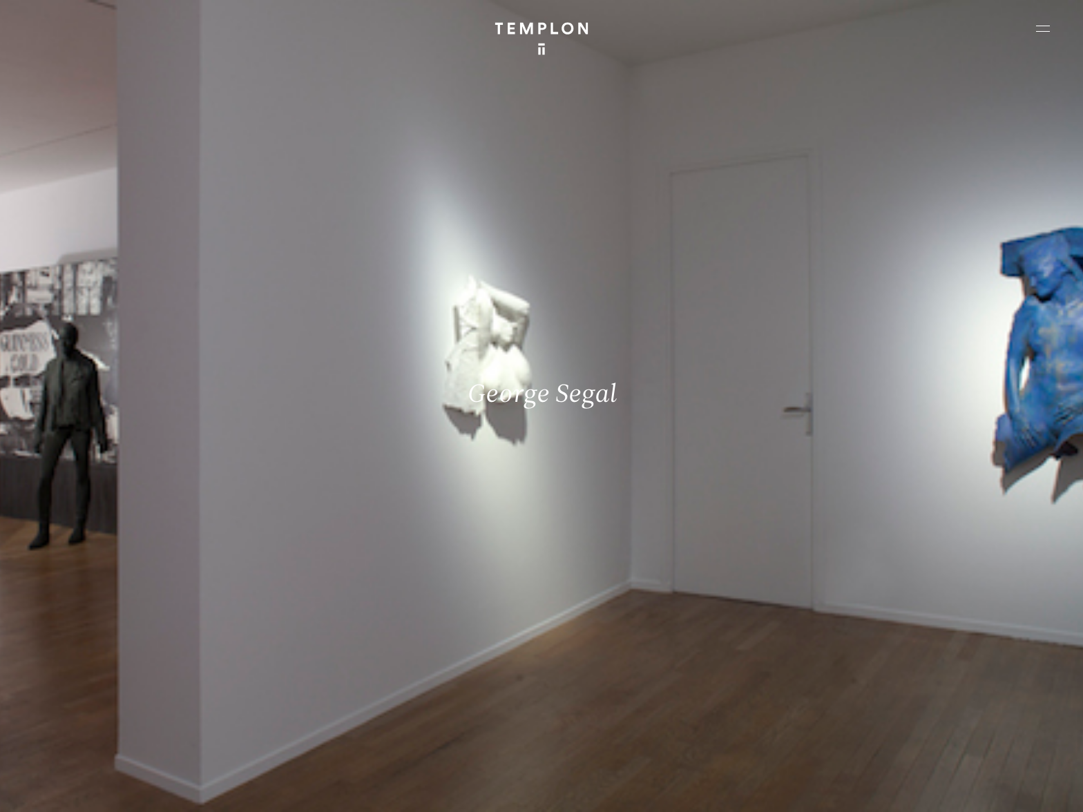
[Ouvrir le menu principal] (1043, 28)
